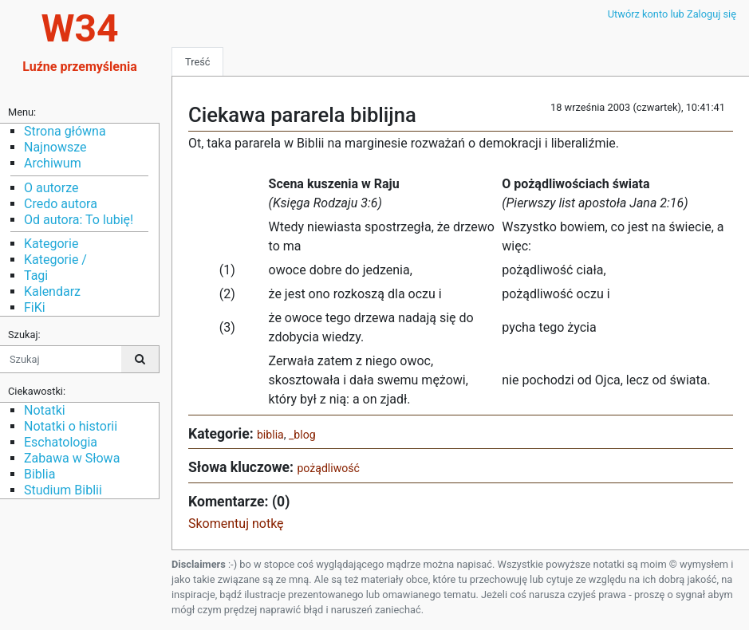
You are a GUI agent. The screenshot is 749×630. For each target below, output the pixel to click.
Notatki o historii (70, 426)
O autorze (51, 187)
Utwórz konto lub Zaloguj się (672, 14)
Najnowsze (55, 147)
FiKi (34, 307)
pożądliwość (328, 468)
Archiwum (52, 163)
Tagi (36, 275)
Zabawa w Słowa (72, 458)
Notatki (44, 410)
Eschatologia (60, 442)
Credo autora (60, 203)
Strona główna (65, 131)
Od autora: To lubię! (78, 219)
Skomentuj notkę (236, 523)
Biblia (39, 474)
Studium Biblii (63, 490)
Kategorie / (55, 259)
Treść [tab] (197, 62)
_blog (302, 434)
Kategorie (51, 243)
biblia (270, 434)
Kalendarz (52, 291)
